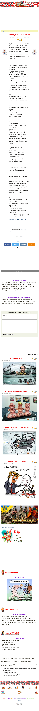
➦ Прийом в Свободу (19, 280)
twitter (15, 244)
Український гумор (14, 231)
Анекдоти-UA (26, 37)
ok (31, 244)
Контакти (19, 702)
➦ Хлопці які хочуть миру (16, 464)
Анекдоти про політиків (12, 31)
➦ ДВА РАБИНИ (19, 640)
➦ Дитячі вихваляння (19, 616)
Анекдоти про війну (33, 527)
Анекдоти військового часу (7, 527)
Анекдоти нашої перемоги (7, 529)
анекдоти (18, 700)
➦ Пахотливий (19, 579)
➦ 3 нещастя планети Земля (16, 393)
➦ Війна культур (16, 360)
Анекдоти (3, 31)
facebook (7, 244)
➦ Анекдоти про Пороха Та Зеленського (19, 297)
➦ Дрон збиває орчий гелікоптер (16, 430)
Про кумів (23, 231)
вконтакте (23, 244)
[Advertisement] (20, 18)
